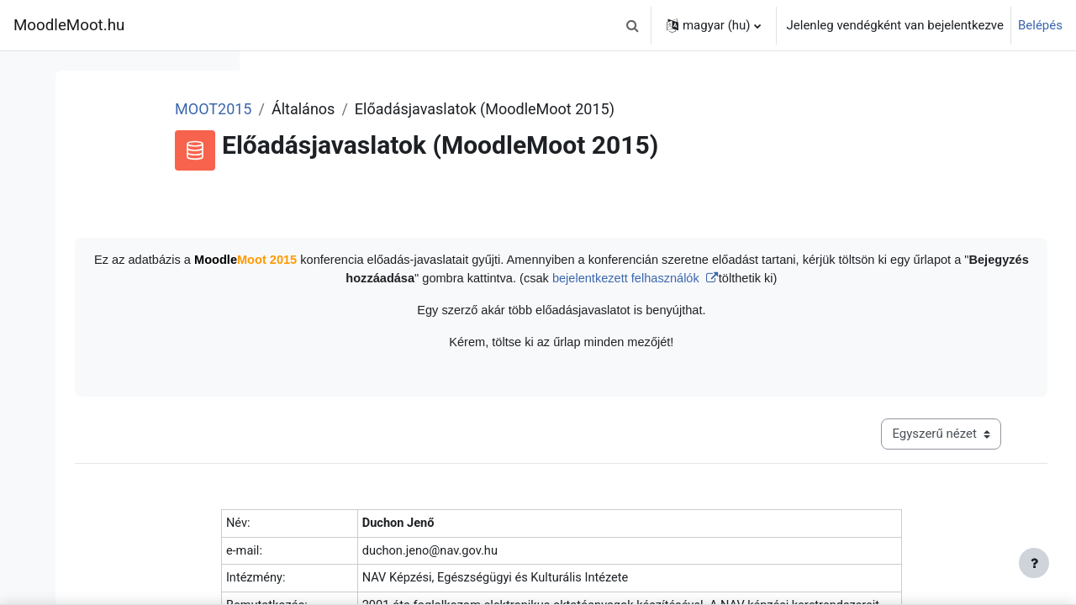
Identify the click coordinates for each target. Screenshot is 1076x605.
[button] (633, 25)
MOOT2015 (388, 109)
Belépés (1040, 25)
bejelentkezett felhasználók (860, 279)
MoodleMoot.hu (68, 25)
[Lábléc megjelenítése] (1034, 563)
